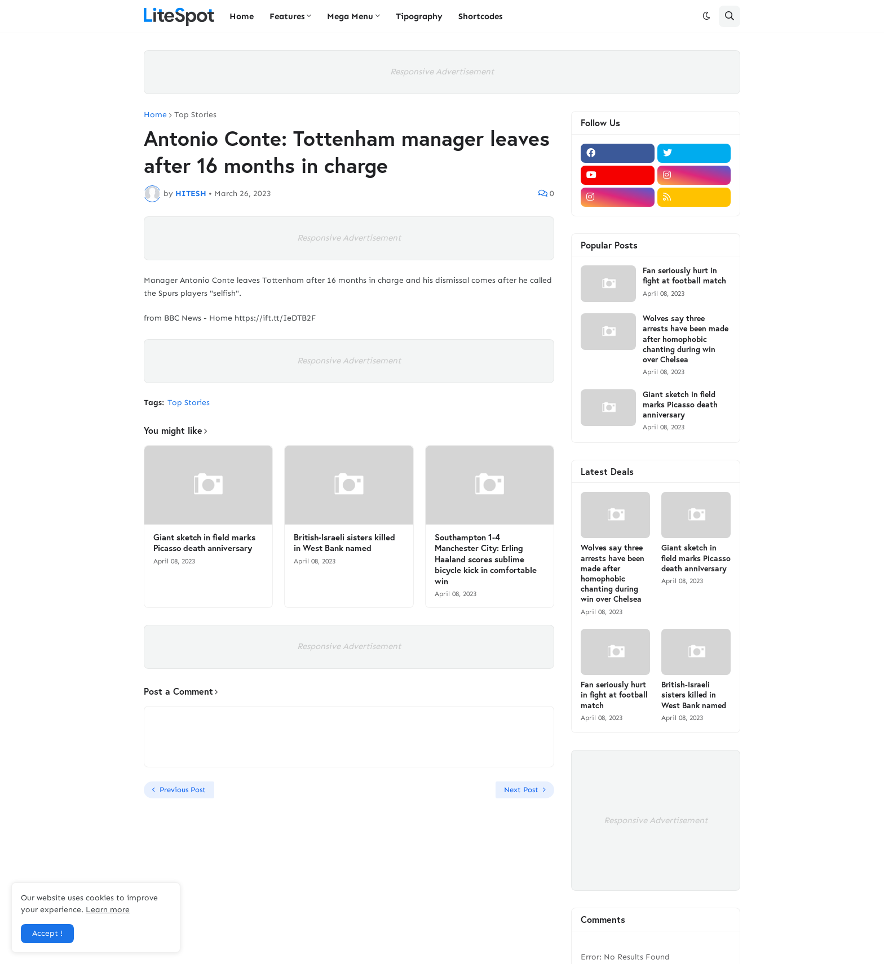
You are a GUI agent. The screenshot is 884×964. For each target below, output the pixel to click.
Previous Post (183, 789)
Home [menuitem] (241, 16)
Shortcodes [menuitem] (480, 16)
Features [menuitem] (286, 16)
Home (155, 115)
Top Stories (195, 115)
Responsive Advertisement (442, 71)
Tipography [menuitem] (419, 16)
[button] (706, 16)
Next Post (521, 789)
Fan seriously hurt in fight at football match (684, 275)
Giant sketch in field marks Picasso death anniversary (204, 543)
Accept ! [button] (47, 933)
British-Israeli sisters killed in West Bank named (344, 543)
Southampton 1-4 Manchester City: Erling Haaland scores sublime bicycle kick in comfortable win (486, 559)
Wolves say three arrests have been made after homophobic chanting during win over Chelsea (685, 339)
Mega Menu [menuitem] (350, 16)
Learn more (108, 909)
